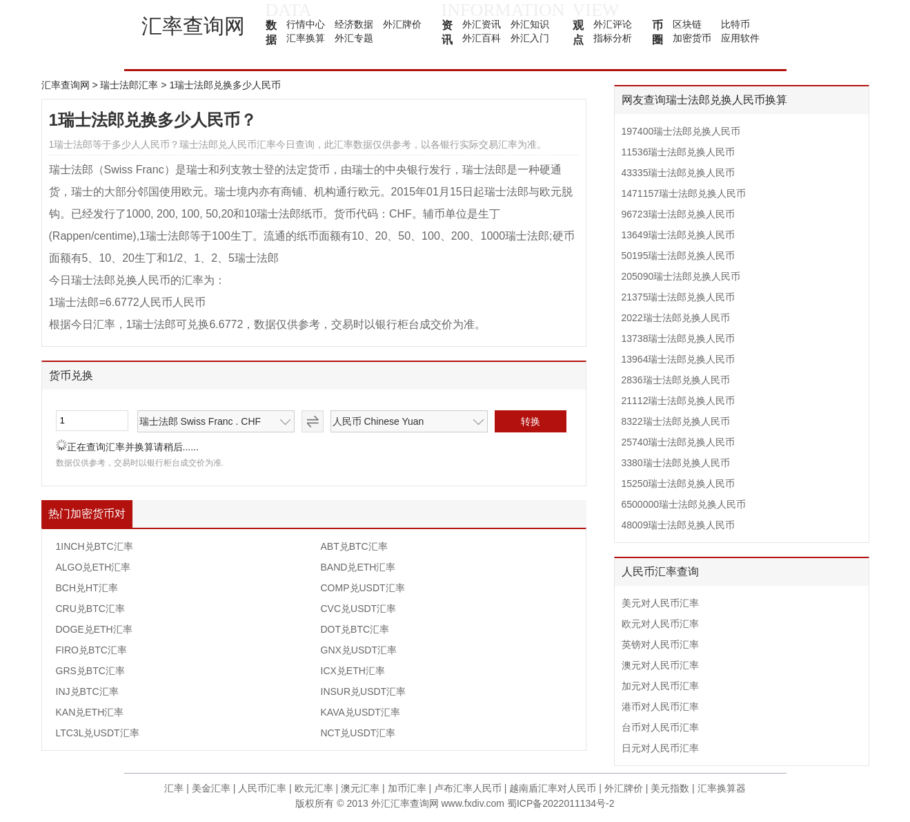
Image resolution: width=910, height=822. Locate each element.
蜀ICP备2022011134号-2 (561, 803)
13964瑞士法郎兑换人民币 (678, 359)
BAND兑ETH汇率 (358, 567)
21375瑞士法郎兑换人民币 (678, 297)
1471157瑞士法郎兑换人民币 (684, 193)
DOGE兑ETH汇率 (94, 629)
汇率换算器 (722, 788)
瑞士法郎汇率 (129, 84)
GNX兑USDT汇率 (359, 650)
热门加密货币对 (87, 513)
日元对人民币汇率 (660, 748)
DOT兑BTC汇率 (355, 629)
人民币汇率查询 (660, 571)
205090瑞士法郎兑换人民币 (681, 276)
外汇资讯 (481, 24)
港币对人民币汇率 (660, 706)
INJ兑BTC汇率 (87, 691)
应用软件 (740, 38)
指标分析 (612, 38)
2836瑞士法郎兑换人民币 (676, 379)
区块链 (687, 24)
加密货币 (692, 38)
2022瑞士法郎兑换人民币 (676, 317)
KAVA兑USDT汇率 (360, 712)
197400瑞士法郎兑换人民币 (681, 131)
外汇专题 (354, 38)
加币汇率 (407, 788)
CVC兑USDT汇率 (359, 608)
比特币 (735, 24)
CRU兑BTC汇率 (90, 608)
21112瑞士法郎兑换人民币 (678, 400)
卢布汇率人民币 (468, 788)
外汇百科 (481, 38)
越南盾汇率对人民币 (552, 788)
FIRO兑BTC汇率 (91, 650)
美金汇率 (211, 788)
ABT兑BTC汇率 (354, 546)
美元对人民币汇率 (660, 603)
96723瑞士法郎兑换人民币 (678, 214)
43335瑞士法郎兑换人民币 (678, 172)
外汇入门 (530, 38)
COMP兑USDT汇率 (363, 587)
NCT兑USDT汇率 (358, 732)
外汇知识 (530, 24)
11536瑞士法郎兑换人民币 (678, 151)
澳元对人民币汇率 (660, 665)
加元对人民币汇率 (660, 685)
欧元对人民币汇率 (660, 623)
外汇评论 (612, 24)
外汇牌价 (402, 24)
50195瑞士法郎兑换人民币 (678, 255)
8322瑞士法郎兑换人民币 (676, 421)
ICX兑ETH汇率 (353, 670)
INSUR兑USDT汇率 (363, 691)
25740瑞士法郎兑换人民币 (678, 442)
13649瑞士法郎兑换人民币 (678, 234)
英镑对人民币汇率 (660, 644)
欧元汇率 (314, 788)
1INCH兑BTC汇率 (94, 546)
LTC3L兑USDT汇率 (97, 732)
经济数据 (354, 24)
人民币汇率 (262, 788)
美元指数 (670, 788)
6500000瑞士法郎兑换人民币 (684, 504)
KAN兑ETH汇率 (90, 712)
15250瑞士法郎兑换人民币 (678, 483)
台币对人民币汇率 (660, 727)
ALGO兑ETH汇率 (93, 567)
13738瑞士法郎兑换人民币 (678, 338)
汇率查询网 (193, 26)
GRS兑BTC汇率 (90, 670)
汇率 (174, 788)
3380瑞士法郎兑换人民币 (676, 462)
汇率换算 (305, 38)
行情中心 (305, 24)
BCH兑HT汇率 (87, 587)
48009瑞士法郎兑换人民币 (678, 525)
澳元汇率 (360, 788)
